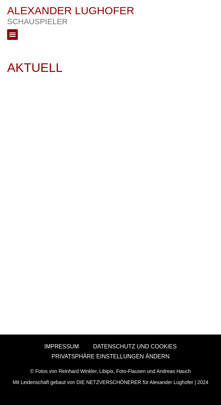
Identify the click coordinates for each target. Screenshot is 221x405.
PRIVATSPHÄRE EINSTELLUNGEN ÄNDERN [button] (110, 356)
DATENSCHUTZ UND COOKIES (134, 346)
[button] (12, 34)
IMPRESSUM (61, 346)
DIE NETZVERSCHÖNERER (108, 382)
